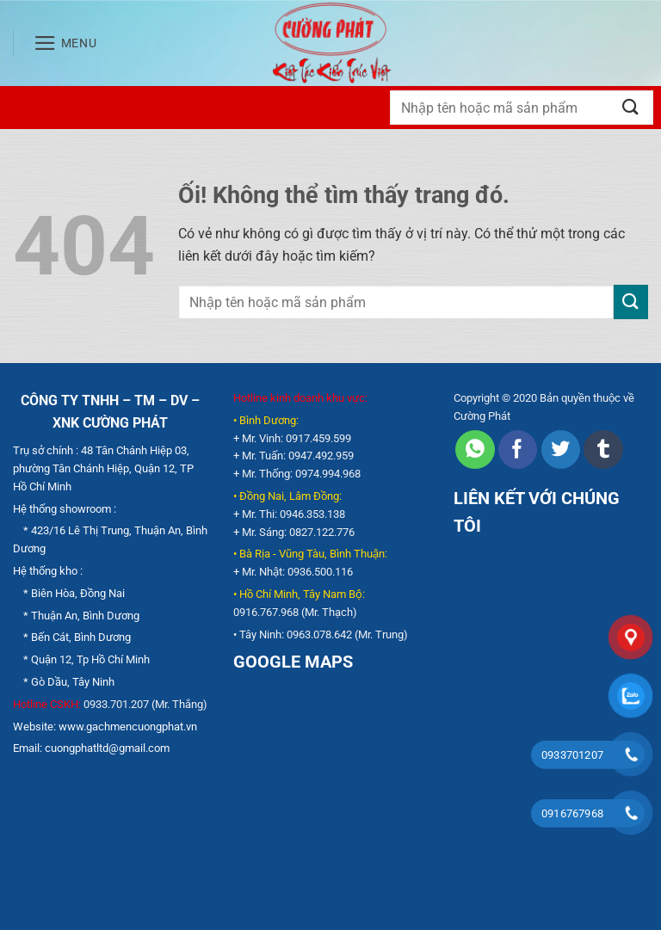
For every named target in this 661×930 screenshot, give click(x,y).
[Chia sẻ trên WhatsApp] (474, 450)
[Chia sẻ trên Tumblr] (603, 450)
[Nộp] (631, 107)
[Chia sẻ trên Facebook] (517, 450)
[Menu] (65, 43)
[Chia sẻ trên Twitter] (560, 450)
